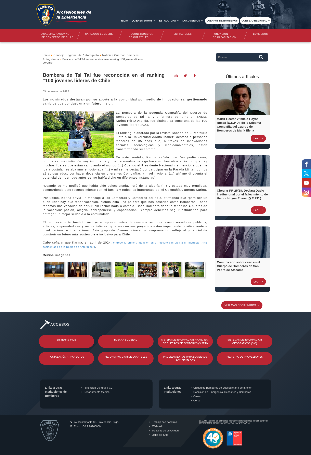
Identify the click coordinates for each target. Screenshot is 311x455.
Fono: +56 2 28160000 (85, 426)
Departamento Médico (95, 392)
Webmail (155, 426)
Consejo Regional (256, 20)
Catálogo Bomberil (99, 34)
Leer (258, 138)
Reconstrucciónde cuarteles (141, 35)
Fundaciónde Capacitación (224, 35)
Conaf (195, 400)
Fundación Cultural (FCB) (97, 387)
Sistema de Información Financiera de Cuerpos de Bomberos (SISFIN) (185, 341)
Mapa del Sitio (158, 434)
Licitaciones (183, 34)
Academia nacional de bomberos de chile (57, 35)
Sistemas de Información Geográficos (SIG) (245, 341)
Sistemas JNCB (66, 339)
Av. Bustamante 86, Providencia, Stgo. (94, 422)
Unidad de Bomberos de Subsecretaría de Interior (221, 387)
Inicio (124, 20)
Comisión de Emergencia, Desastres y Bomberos (221, 392)
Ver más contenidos (241, 305)
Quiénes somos (143, 20)
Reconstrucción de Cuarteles (125, 356)
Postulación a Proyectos (66, 356)
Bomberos (260, 34)
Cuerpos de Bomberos (222, 20)
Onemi (196, 396)
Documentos (192, 20)
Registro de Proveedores (244, 356)
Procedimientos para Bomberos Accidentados (185, 358)
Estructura (169, 20)
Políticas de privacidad (164, 430)
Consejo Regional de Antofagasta (76, 55)
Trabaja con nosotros (163, 422)
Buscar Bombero (126, 339)
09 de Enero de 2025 (56, 91)
